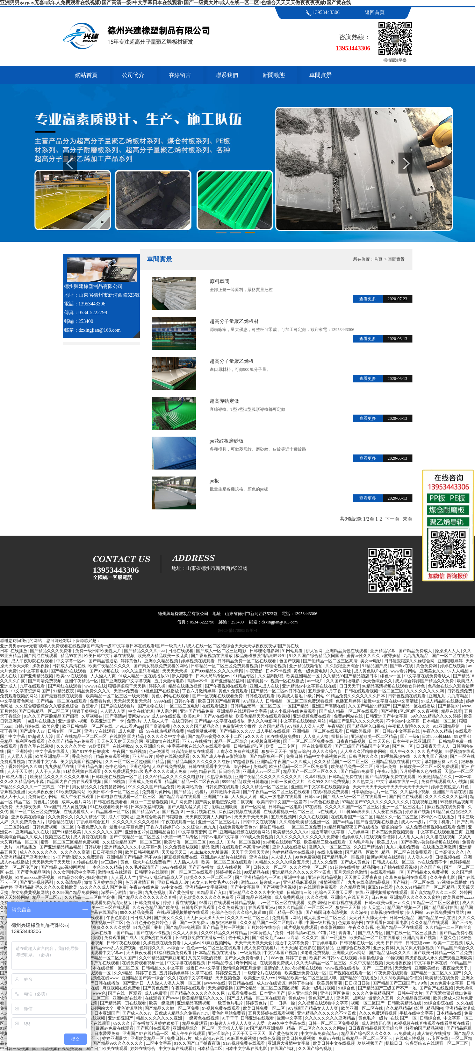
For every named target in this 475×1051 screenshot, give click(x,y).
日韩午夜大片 (410, 993)
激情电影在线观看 (115, 872)
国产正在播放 (201, 867)
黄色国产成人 (321, 998)
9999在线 (163, 701)
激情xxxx (249, 882)
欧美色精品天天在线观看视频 (263, 716)
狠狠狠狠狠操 (224, 922)
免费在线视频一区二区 (102, 922)
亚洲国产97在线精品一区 (146, 1033)
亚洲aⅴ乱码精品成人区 (161, 877)
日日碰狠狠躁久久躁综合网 (410, 660)
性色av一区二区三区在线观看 (214, 947)
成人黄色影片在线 (371, 671)
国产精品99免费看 (357, 771)
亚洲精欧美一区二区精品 (374, 736)
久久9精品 (124, 973)
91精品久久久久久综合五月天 (282, 862)
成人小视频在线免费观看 (293, 711)
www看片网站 (403, 671)
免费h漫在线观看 (157, 937)
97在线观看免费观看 (318, 887)
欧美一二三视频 (448, 942)
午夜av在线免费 (144, 887)
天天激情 (403, 968)
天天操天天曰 (174, 852)
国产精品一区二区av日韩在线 (278, 691)
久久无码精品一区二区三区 (321, 962)
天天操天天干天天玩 (51, 862)
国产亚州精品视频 (37, 675)
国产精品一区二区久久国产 (111, 957)
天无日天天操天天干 (205, 917)
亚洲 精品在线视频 (254, 897)
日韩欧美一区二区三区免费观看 (429, 766)
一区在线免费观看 (315, 746)
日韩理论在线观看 (152, 872)
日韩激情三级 (300, 892)
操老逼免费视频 (315, 952)
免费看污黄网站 (157, 791)
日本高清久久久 (450, 852)
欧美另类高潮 (330, 983)
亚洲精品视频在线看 (391, 761)
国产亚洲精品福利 (227, 680)
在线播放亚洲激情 (440, 847)
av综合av (176, 947)
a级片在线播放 (42, 721)
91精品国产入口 (212, 892)
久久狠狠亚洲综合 (342, 665)
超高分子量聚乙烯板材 (234, 321)
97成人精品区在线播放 (442, 701)
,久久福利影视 (271, 675)
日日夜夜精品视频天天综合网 (376, 1028)
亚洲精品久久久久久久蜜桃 (415, 897)
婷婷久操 (157, 686)
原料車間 (219, 281)
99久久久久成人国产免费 (104, 887)
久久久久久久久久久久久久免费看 (308, 836)
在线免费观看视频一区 (143, 962)
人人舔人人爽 (113, 711)
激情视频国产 (332, 882)
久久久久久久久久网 (425, 691)
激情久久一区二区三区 (330, 847)
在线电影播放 (330, 852)
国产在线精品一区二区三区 (82, 736)
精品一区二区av (47, 897)
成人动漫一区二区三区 (325, 917)
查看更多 (367, 298)
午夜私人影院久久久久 (409, 726)
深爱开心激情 (114, 892)
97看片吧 (327, 932)
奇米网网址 (247, 962)
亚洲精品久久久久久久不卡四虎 (302, 872)
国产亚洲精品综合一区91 (258, 877)
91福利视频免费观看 (173, 952)
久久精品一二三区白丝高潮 (90, 897)
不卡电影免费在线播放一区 (200, 937)
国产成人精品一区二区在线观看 (349, 711)
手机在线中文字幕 (417, 1013)
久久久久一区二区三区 (248, 917)
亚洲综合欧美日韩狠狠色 (159, 816)
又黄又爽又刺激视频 (415, 947)
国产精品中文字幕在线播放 (220, 721)
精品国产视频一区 (404, 907)
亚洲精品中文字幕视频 (206, 887)
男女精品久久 (85, 786)
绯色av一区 (391, 675)
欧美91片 (192, 716)
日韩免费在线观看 (222, 786)
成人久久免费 (325, 862)
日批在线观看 (181, 650)
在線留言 (180, 75)
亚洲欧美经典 (428, 968)
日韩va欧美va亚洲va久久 (388, 902)
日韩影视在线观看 (345, 902)
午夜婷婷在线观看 (188, 988)
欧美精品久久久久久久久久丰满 (60, 776)
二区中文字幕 (159, 1043)
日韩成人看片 (15, 776)
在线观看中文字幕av (105, 952)
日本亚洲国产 (273, 993)
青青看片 (347, 932)
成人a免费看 (156, 993)
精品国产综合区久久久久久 (367, 1033)
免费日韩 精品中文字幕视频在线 (316, 756)
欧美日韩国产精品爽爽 (219, 701)
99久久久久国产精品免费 (151, 786)
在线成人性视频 (410, 1038)
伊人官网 (315, 650)
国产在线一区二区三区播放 (411, 932)
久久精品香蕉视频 (414, 998)
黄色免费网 (427, 665)
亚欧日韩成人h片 (173, 882)
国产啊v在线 (402, 665)
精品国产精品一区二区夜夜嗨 (192, 781)
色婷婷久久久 (152, 947)
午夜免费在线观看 (391, 973)
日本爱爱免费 (107, 1033)
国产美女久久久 (169, 917)
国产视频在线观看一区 (350, 973)
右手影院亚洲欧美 (221, 806)
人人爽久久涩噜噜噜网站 (363, 751)
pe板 (214, 481)
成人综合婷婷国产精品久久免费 (425, 680)
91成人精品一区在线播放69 (144, 675)
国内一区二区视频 (243, 842)
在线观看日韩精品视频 (235, 902)
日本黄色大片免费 (267, 932)
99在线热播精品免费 (165, 731)
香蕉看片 (90, 706)
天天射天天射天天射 (133, 701)
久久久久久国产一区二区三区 (352, 806)
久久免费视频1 (232, 907)
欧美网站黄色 (190, 786)
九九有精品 (458, 695)
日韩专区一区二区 (65, 731)
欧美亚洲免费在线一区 (306, 973)
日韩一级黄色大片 (288, 781)
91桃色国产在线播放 (160, 691)
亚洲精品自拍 (163, 832)
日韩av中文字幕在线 (401, 731)
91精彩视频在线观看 (82, 771)
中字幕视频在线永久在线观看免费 (199, 746)
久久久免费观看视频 (378, 1013)
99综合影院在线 (439, 1003)
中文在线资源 (141, 711)
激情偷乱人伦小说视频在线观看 (293, 968)
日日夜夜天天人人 (433, 746)
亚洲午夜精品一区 (82, 680)
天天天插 (288, 947)
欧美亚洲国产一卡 (108, 721)
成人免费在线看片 (261, 947)
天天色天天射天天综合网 (120, 741)
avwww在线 (215, 983)
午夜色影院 (117, 917)
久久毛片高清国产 (142, 867)
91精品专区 (244, 675)
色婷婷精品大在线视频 (293, 852)
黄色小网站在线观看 (170, 695)
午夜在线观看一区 (178, 821)
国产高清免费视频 (45, 680)
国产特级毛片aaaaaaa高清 (276, 937)
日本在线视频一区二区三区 (114, 968)
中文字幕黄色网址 (17, 701)
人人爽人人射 (244, 796)
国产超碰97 (449, 706)
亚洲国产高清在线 (329, 706)
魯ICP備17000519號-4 (237, 630)
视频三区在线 (58, 836)
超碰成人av (270, 882)
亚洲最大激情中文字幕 (289, 1043)
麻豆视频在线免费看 (446, 806)
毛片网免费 (182, 801)
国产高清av (115, 716)
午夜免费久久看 (92, 827)
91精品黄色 (443, 811)
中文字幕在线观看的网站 (303, 721)
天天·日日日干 (389, 942)
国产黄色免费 (156, 988)
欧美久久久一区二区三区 (209, 877)
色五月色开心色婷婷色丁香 (152, 922)
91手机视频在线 (396, 756)
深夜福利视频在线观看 (239, 811)
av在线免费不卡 (432, 862)
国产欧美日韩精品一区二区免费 (443, 952)
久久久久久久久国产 (103, 832)
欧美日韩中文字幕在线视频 (110, 655)
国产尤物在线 (151, 706)
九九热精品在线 (60, 766)
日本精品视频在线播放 (216, 952)
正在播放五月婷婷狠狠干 (156, 1023)
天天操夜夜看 (139, 952)
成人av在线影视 (166, 716)
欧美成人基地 (291, 695)
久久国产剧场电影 (343, 680)
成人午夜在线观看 (77, 796)
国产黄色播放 (181, 892)
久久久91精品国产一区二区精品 (426, 887)
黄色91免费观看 (233, 691)
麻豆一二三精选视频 (149, 801)
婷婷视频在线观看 (198, 660)
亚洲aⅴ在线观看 (100, 731)
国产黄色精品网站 (33, 872)
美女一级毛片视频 (319, 988)
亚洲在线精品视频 (325, 877)
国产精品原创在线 (441, 907)
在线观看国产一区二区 (352, 816)
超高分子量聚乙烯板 (232, 361)
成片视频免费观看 (301, 927)
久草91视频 (316, 776)
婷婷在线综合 (143, 1048)
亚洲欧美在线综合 (28, 816)
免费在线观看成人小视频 (444, 781)
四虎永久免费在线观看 (237, 751)
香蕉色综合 (83, 756)
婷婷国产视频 (418, 811)
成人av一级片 (414, 821)
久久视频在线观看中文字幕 (323, 1003)
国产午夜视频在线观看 (226, 686)
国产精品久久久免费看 (51, 650)
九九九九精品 (416, 655)
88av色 (277, 957)
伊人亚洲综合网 (303, 993)
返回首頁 (374, 12)
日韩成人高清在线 (69, 665)
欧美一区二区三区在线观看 (227, 862)
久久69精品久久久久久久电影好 (175, 776)
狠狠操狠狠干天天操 (127, 686)
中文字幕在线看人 (52, 751)
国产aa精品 (343, 821)
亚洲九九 (437, 695)
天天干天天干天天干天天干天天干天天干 (391, 786)
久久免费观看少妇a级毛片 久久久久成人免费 (146, 771)
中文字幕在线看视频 (186, 962)
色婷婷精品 (460, 862)
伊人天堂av (374, 907)
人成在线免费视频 (169, 766)
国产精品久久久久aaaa (145, 650)
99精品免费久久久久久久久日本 (356, 695)
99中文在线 (172, 887)
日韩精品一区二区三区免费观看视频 (225, 665)
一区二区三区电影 (183, 706)
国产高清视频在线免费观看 (58, 1048)
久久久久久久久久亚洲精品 (330, 1018)
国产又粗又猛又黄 (184, 806)
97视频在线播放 (453, 882)
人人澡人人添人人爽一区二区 (174, 983)
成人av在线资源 (272, 983)
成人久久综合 (325, 751)
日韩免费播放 (148, 902)
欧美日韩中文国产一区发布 (282, 801)
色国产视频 (290, 660)
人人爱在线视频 (388, 811)
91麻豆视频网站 (217, 942)
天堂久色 (448, 937)
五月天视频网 (284, 816)
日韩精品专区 (221, 962)
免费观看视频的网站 (19, 695)
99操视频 (395, 957)
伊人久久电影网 (262, 721)
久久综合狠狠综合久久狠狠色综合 (47, 706)
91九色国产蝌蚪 (149, 927)
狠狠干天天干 (274, 751)
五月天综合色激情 (351, 872)
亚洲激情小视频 (73, 721)
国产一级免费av (195, 922)
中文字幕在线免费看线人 (427, 675)
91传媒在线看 (86, 862)
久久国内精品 (272, 726)
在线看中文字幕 (43, 761)
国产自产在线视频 (436, 988)
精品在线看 (451, 711)
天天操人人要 (231, 1028)
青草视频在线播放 (387, 912)
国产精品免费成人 (415, 650)
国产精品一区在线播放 (414, 706)
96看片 (205, 902)
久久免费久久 (61, 816)
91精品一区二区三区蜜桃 (436, 902)
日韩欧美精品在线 (405, 1003)
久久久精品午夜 (91, 816)
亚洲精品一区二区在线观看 (318, 731)
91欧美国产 (99, 746)
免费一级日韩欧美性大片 (98, 650)
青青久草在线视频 (37, 746)
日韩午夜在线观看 (124, 942)
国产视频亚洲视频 (279, 887)
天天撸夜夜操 (399, 962)
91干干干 (230, 1018)
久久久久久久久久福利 (446, 796)
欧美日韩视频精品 (142, 852)
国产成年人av (32, 731)
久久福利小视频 (415, 791)
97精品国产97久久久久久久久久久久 (376, 801)
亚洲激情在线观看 (163, 741)
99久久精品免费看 (137, 912)
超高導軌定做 (224, 401)
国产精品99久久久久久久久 (118, 1043)
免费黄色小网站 (43, 796)
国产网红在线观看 (41, 655)
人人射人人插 (411, 836)
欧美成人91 (388, 842)
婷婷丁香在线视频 (180, 902)
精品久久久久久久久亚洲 (159, 1018)
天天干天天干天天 (249, 1033)
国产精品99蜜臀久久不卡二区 (215, 736)
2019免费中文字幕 (447, 983)
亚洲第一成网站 (351, 998)
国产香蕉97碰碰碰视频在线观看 (430, 842)
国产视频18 (173, 811)
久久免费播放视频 (182, 847)
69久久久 (122, 1023)
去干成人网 (239, 937)
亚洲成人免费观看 (145, 781)
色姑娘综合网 (351, 922)
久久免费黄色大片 (28, 821)
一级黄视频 (251, 952)
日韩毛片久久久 (364, 756)
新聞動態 (273, 75)
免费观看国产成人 (121, 937)
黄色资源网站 (130, 1008)
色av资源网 (159, 751)
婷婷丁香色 (297, 957)
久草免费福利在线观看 (406, 877)
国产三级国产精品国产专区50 (362, 746)
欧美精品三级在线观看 (325, 842)
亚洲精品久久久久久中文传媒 (257, 892)
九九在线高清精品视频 (369, 882)
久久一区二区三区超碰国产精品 (135, 761)
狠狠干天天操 (349, 907)
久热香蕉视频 (220, 776)
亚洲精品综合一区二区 (194, 1028)
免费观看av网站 (287, 917)
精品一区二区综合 (231, 741)
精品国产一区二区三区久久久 (311, 771)
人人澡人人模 (420, 857)
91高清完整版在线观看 (193, 751)
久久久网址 (341, 671)
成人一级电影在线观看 (281, 796)
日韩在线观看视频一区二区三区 (374, 691)
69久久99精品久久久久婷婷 (436, 716)
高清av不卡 (197, 680)
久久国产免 (431, 867)
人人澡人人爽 (104, 675)
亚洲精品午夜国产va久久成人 (284, 761)
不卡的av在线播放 (438, 816)
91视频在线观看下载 (282, 842)
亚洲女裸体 (383, 947)
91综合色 (347, 988)
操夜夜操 (41, 665)
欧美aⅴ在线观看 (72, 675)
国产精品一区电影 (286, 912)
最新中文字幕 (290, 1018)
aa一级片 (315, 680)
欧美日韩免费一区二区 (264, 1008)
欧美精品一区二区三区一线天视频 (118, 695)
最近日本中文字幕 (203, 968)
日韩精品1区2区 (248, 746)
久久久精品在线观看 (430, 922)
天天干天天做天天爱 (254, 942)
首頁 (378, 259)
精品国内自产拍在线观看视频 (74, 781)
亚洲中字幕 (295, 877)
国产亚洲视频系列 (37, 882)
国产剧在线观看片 (118, 706)
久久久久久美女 (71, 746)
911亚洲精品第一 (449, 726)
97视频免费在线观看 (221, 1008)
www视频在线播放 (343, 968)
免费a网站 (317, 902)
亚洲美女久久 (432, 671)
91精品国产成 (375, 665)
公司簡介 (133, 75)
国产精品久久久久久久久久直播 (148, 897)
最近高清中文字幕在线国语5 (91, 912)
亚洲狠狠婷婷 (451, 660)
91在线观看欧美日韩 (109, 806)
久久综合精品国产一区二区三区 (132, 842)
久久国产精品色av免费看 (71, 741)
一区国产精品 (296, 706)
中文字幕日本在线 (431, 962)
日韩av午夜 (185, 701)
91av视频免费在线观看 (244, 1043)
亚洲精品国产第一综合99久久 (149, 977)
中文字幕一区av (71, 660)
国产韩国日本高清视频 (326, 912)
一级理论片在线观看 (263, 973)
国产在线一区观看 (125, 993)
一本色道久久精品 (105, 867)
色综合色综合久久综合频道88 (239, 912)
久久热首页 (363, 781)
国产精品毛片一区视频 (343, 857)
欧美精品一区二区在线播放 (375, 937)
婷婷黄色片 (132, 660)
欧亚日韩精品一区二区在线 (88, 726)
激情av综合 (299, 751)
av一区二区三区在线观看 (282, 902)
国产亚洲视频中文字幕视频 (126, 680)
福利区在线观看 (30, 741)
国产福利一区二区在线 (414, 882)
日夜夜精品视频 (351, 741)
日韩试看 (93, 847)
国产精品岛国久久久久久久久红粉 (199, 761)
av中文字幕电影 (34, 671)
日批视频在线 (448, 857)
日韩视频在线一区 (357, 942)
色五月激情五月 (140, 882)
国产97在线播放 (218, 716)
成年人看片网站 (77, 801)
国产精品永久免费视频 (427, 872)
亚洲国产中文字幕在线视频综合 (321, 786)
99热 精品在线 (203, 771)
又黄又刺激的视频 (205, 957)
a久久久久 (255, 736)
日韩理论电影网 (265, 650)
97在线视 (314, 806)
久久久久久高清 (75, 852)
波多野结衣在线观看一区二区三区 (437, 1043)
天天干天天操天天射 (250, 852)
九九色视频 (156, 892)
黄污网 (136, 892)
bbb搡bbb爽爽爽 (355, 811)
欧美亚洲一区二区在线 (362, 1008)
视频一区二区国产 (368, 1003)
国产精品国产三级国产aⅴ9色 (400, 983)
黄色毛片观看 (46, 801)
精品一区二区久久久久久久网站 (316, 1028)
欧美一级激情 (162, 1003)
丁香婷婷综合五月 (93, 821)
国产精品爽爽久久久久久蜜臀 (103, 927)
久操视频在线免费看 (162, 942)
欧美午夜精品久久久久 (109, 665)
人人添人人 (282, 857)
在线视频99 (123, 746)
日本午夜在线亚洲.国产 (415, 741)
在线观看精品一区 (387, 872)
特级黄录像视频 (202, 731)
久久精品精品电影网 (405, 1008)
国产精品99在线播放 (359, 977)
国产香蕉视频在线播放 (212, 655)
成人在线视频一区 (233, 867)
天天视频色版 (228, 977)
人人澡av (192, 942)
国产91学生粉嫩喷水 (91, 751)
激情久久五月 (381, 998)
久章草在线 (203, 973)
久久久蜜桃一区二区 (308, 867)
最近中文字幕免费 (126, 827)
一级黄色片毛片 (229, 1003)
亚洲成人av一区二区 (262, 771)
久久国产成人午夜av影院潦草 (219, 756)
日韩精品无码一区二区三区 (256, 706)
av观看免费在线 (243, 993)
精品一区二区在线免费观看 (407, 852)
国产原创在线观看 (153, 1028)
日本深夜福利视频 (148, 806)
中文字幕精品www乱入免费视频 (107, 947)
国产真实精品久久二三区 (434, 892)
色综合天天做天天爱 (334, 892)
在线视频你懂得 (381, 836)
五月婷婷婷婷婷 (174, 973)
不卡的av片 (143, 756)
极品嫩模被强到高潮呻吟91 (261, 655)
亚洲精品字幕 (383, 650)
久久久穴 (310, 937)
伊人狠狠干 (183, 675)
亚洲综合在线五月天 (350, 897)
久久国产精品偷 (369, 847)
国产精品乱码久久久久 (390, 952)
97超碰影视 (244, 761)
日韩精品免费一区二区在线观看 (247, 660)
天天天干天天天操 (251, 816)
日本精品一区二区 (440, 721)
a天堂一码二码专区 (181, 836)
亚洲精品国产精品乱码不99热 (134, 857)
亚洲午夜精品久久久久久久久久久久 (269, 776)
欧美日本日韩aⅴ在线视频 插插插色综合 (346, 957)
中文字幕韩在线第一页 (397, 781)
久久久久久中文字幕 (166, 736)
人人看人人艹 (124, 877)
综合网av (242, 766)
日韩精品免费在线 (346, 776)
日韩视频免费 (460, 691)
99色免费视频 (307, 857)
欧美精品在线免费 (442, 977)
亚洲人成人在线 (265, 686)
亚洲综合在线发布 (354, 947)
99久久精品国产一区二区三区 (306, 907)
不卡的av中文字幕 (403, 721)
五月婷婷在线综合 (264, 927)
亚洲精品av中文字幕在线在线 (309, 686)
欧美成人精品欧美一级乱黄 (163, 655)
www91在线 (95, 686)
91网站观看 (293, 650)
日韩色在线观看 (260, 695)
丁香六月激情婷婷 (199, 691)
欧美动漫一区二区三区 (185, 842)
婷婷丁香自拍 (301, 983)
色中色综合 (116, 766)
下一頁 (392, 519)
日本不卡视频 (279, 671)
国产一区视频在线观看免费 (218, 695)
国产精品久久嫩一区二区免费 (172, 1008)
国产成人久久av (137, 1013)
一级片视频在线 (201, 811)
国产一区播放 (334, 937)
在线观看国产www (162, 998)
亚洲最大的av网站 (349, 952)
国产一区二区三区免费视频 (36, 811)
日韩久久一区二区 (270, 867)
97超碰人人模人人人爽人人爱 (238, 1023)
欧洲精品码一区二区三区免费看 (299, 766)
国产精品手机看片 (191, 791)
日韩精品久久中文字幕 (163, 968)
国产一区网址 (253, 806)
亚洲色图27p (136, 832)
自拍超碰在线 (27, 726)
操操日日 (340, 736)
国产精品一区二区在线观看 (62, 701)
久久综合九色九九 (199, 827)
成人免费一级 (131, 731)
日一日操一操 (283, 1003)
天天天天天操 (175, 671)
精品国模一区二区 (113, 811)
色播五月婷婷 (349, 701)
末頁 (407, 519)
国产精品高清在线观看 (180, 796)
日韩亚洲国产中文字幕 (387, 716)
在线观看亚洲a (262, 907)
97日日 (63, 786)
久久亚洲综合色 (150, 746)
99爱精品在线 (257, 872)
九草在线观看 (33, 686)
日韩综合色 (431, 1018)
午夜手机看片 (442, 821)
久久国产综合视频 (315, 1048)
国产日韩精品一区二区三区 (44, 711)
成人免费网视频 (289, 897)
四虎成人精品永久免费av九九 (182, 1013)
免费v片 (134, 721)
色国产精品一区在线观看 (400, 927)
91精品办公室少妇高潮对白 (83, 877)
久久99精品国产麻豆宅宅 (162, 957)
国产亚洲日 (134, 983)
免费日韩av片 (180, 1038)
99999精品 (231, 781)
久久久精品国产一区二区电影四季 (272, 922)
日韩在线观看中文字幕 (209, 766)
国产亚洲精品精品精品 (60, 847)
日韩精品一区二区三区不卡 (367, 1038)
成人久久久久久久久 (39, 852)
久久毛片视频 (430, 751)
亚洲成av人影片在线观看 (224, 857)
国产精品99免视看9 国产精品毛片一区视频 (205, 927)
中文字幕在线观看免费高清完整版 (101, 902)
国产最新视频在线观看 (62, 695)
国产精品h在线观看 (69, 671)
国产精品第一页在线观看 (123, 1003)
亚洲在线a (259, 857)
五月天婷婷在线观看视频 (271, 1013)
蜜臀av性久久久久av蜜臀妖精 (374, 655)
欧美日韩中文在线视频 (334, 1043)
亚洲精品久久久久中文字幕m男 (133, 847)
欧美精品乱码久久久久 (203, 998)
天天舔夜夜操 (28, 806)
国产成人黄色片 (355, 862)
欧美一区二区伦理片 (19, 867)
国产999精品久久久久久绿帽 (217, 671)
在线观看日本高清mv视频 (246, 847)
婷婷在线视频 (453, 665)
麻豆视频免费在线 (181, 857)
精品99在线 (71, 655)
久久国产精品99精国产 (369, 706)
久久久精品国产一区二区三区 (341, 761)
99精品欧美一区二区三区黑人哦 (308, 977)
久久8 (385, 977)
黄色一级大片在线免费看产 (146, 862)
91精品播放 (26, 847)
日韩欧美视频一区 (363, 731)
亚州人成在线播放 (289, 847)
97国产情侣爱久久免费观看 (79, 857)
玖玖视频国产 (371, 1043)
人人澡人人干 (156, 721)
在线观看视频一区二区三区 (289, 811)
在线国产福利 (283, 1048)
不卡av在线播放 (197, 741)
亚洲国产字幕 (216, 796)
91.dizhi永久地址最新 (209, 852)
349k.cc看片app (129, 726)
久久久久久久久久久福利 (136, 821)
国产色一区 (403, 746)
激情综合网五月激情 (242, 968)
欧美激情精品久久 (435, 776)
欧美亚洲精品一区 (303, 675)
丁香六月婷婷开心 (163, 827)
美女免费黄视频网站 (30, 892)
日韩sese (312, 796)
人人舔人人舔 (20, 756)
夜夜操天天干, (456, 968)
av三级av (109, 862)
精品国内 (434, 1008)
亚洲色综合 (139, 766)
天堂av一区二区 (459, 771)
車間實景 (320, 75)
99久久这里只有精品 (141, 671)
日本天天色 (380, 741)
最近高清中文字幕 (328, 832)
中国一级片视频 (320, 922)
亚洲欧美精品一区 (147, 1038)
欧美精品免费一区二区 (352, 766)
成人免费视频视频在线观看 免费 (435, 827)
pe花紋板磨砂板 (227, 441)
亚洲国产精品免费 (197, 711)
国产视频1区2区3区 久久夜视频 (410, 711)
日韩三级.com (418, 942)
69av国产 (52, 806)
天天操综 (465, 988)
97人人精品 (457, 671)
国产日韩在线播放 (103, 983)
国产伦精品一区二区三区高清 (331, 660)
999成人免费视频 (258, 836)
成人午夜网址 (121, 816)
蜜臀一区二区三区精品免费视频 (70, 842)
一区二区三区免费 (305, 827)
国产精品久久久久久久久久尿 (198, 993)
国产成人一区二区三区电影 (221, 650)
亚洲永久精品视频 (161, 660)
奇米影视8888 (333, 927)
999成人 (217, 842)
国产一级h (410, 736)
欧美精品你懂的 (408, 977)
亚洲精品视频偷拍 (306, 665)
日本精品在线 (449, 1013)
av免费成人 (405, 1033)
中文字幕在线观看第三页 (440, 832)
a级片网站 (315, 695)
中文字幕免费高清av (320, 1033)
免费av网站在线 (349, 716)
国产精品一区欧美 (362, 852)
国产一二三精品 (377, 968)
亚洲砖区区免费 (335, 993)
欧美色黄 (51, 726)
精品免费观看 (195, 1023)
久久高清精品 (69, 882)
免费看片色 (101, 701)
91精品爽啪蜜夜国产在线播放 (352, 827)
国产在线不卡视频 (153, 932)
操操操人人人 (448, 650)
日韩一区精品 (402, 917)
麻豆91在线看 (381, 887)
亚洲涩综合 (219, 1033)
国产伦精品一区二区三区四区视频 (268, 988)
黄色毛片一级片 (373, 1018)
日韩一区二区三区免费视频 (334, 1023)
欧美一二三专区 (281, 746)
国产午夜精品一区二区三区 (135, 836)
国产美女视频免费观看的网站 (161, 665)
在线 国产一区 (404, 1018)
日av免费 (379, 897)
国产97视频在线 (104, 671)
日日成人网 (141, 917)
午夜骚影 (255, 671)
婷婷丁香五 (147, 973)
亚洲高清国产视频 (420, 937)
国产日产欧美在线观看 (107, 1048)
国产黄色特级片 (283, 1033)
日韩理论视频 (274, 665)
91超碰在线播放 (345, 867)
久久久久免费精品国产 (373, 993)
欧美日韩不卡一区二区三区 (114, 791)
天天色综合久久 (378, 680)
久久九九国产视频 (430, 756)
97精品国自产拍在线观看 (96, 962)
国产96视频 (115, 781)
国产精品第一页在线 (437, 917)
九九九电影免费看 (403, 847)
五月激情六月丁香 (325, 691)
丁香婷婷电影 (325, 942)
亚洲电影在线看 (128, 998)
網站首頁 (86, 75)
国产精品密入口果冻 (366, 726)
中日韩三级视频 (15, 1048)
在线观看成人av (79, 811)
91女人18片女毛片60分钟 (215, 882)
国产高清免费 (158, 726)
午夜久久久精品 (438, 731)
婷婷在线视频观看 (173, 756)
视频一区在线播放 (288, 680)
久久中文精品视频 (367, 962)
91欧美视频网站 (71, 791)
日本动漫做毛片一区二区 (374, 791)
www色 (99, 993)
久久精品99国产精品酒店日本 (351, 675)
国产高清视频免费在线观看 (391, 776)
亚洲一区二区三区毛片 (403, 806)
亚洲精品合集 (90, 766)
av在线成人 (327, 811)
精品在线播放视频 (185, 686)
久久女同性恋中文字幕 (74, 872)
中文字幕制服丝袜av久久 (435, 761)
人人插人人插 (186, 862)
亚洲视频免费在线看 (312, 716)
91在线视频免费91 (284, 736)
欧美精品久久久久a (291, 832)
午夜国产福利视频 (130, 751)
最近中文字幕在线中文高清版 (391, 701)
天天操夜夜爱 (41, 791)
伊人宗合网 (167, 711)
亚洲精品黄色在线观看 (346, 650)
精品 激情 (210, 847)
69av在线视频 (173, 867)
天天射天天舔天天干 (368, 917)
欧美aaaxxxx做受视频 (35, 877)
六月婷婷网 (359, 832)
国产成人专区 (371, 932)
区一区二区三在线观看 (192, 872)
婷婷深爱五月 (229, 973)
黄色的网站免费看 (229, 1013)
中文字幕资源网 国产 (31, 691)
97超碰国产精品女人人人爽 (313, 1008)
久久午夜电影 (443, 877)
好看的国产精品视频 (424, 1028)
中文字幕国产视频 (281, 952)
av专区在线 (438, 1038)
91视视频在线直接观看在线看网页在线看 (432, 1023)
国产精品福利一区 (267, 756)
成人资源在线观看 (90, 836)
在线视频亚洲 (425, 801)
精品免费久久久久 (94, 691)
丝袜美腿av (257, 680)
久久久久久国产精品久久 (196, 726)
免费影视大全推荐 (239, 726)
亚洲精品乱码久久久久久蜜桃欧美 (46, 887)
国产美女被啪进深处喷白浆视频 (224, 801)
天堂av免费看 (126, 691)
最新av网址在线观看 (386, 857)
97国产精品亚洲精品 (265, 1028)
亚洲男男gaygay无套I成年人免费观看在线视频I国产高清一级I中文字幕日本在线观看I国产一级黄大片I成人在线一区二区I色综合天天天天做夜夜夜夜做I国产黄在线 (175, 2)
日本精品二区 (210, 1048)
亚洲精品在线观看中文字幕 (242, 711)
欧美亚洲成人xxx (260, 977)
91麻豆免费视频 (242, 1038)
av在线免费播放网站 (445, 912)
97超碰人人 (253, 701)
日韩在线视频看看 (111, 801)
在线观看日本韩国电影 (387, 922)
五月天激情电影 (169, 680)
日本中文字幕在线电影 (246, 1048)
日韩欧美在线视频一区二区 (117, 776)
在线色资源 (269, 1038)
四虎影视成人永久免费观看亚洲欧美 (439, 957)
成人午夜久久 (402, 751)
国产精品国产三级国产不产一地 (388, 988)
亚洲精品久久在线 (32, 832)
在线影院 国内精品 (127, 736)
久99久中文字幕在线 (287, 1023)
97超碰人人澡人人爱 (306, 726)
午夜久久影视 (361, 927)
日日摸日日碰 (358, 983)
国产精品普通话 (103, 660)
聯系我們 (227, 75)
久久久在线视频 (314, 816)
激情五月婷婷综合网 (103, 882)
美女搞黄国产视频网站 (81, 761)
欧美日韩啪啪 (256, 781)
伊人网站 (415, 912)
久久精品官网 (353, 887)
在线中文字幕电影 (196, 977)
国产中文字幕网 (245, 887)
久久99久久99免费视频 (329, 781)
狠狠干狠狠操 (85, 711)
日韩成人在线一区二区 (394, 862)
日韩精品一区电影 (285, 806)
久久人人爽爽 (186, 932)
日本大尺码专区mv (213, 675)
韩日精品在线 (241, 983)
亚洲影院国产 (121, 1018)
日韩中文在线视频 (260, 821)
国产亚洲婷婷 (20, 751)
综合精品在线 (61, 821)
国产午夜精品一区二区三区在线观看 (277, 791)
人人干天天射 (20, 771)
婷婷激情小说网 (225, 791)
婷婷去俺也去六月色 (450, 786)
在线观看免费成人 (277, 962)
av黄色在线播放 (325, 801)
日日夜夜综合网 (108, 852)
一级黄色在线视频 (202, 1018)
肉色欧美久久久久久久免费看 (207, 897)
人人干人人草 (48, 771)
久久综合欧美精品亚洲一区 (305, 821)
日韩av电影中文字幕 (220, 836)
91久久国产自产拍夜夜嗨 (197, 1043)
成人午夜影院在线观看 (32, 660)
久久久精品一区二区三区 (265, 786)
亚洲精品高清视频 (194, 1003)
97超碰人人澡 (41, 736)
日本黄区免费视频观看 (393, 832)
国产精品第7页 (146, 811)
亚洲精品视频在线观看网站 (245, 832)
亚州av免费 (386, 766)
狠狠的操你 (392, 827)
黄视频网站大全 (99, 1008)
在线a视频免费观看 (331, 791)
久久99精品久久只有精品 (224, 932)
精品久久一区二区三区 (397, 816)
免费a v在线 (329, 1038)
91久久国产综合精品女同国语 (317, 655)
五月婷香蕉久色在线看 (421, 771)
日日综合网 (230, 771)
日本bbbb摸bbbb (437, 736)
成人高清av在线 (210, 1038)
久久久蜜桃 (318, 897)
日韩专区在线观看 (198, 907)
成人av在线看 (100, 932)
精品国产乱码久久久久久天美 (356, 721)
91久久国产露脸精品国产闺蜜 (51, 716)
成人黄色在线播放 (434, 1033)
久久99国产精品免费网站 (75, 892)
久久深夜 (359, 912)
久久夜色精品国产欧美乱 (156, 907)
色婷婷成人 (353, 836)
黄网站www (139, 716)
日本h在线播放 (14, 650)
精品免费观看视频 (113, 756)
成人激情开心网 (376, 1023)
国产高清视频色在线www (96, 977)
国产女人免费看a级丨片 (246, 957)
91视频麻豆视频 (266, 741)
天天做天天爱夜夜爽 (363, 877)
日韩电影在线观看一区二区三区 (127, 796)
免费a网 (260, 766)
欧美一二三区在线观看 (108, 907)
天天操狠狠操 (221, 988)
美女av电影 (371, 660)
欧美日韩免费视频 (299, 1038)
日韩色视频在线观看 (407, 695)
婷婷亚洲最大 (115, 1038)
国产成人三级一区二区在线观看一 (355, 796)
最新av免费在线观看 (115, 1028)
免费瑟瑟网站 (113, 786)
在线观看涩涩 (215, 706)
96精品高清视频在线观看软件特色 (394, 686)
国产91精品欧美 (67, 832)
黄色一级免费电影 (311, 671)
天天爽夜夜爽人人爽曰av (208, 816)
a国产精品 (124, 932)
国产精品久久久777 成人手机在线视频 (255, 731)
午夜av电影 (387, 771)
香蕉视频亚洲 (13, 791)
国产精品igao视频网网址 (64, 867)
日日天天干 (349, 686)
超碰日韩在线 (272, 827)
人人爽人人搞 (316, 736)
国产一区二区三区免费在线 (308, 741)
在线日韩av (182, 721)
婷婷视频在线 (229, 872)
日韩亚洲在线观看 (257, 1018)
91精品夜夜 (64, 691)
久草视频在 (92, 716)
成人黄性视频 (75, 806)
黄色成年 (297, 998)
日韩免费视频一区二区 (53, 827)
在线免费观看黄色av (238, 827)
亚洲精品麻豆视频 (300, 882)
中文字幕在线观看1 (177, 1048)
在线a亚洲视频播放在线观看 (381, 892)
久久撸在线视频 (441, 836)
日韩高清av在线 (301, 932)
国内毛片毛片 (361, 842)
